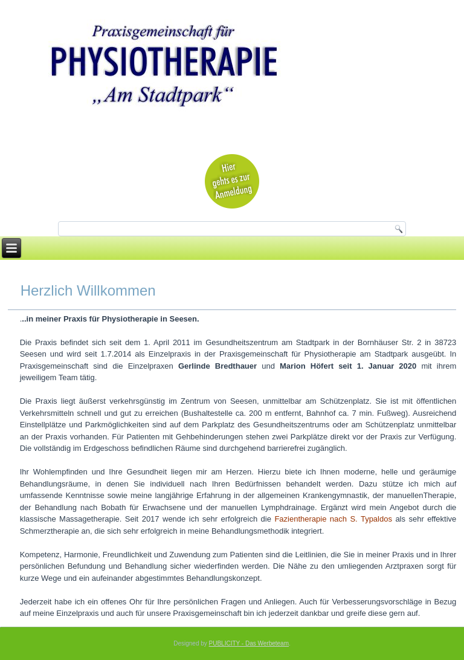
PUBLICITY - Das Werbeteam (249, 643)
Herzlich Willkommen (88, 290)
